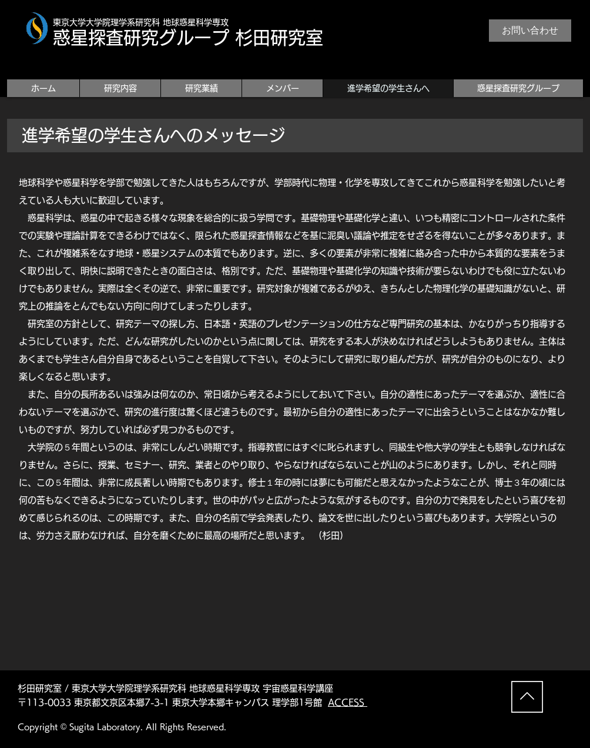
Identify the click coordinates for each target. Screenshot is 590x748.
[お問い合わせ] (530, 30)
